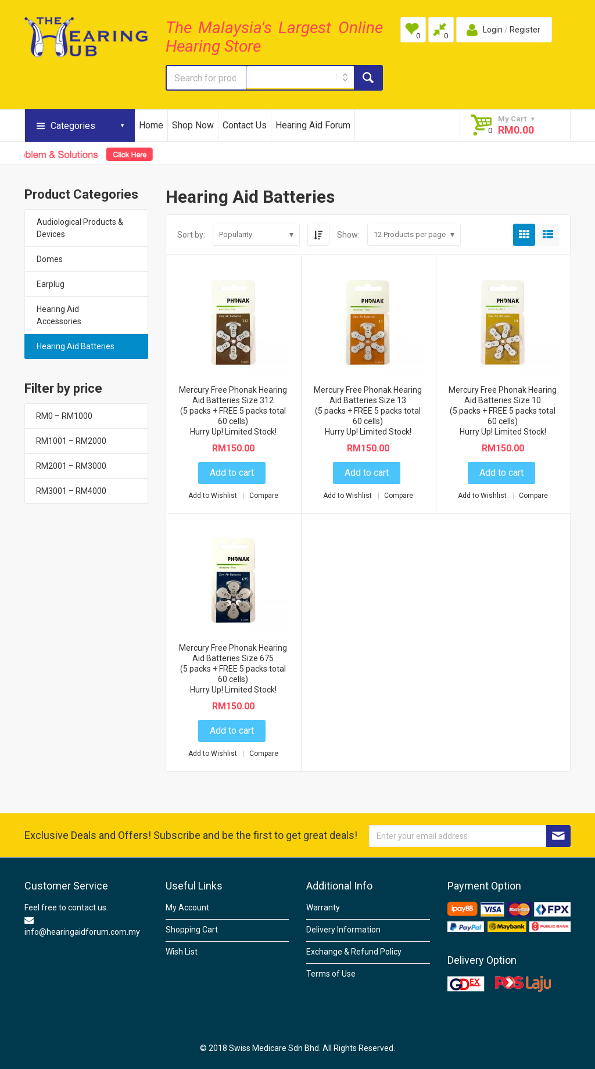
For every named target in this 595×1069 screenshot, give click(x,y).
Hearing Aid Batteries (75, 346)
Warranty (323, 907)
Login (493, 29)
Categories (73, 125)
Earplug (50, 284)
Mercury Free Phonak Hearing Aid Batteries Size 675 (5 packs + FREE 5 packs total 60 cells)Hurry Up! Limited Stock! (233, 668)
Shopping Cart (192, 929)
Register (525, 29)
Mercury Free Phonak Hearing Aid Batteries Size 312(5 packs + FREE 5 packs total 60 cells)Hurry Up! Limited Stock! (233, 410)
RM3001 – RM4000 (71, 491)
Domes (50, 259)
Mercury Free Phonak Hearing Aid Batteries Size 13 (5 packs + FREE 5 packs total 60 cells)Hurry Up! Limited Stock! (368, 410)
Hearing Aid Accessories (59, 315)
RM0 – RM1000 (64, 416)
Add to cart (232, 472)
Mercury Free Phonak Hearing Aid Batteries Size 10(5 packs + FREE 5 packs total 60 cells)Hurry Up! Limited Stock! (503, 410)
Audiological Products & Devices (80, 228)
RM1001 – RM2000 (71, 441)
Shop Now (193, 125)
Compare (263, 496)
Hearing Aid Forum (312, 125)
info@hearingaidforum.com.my (82, 932)
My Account (187, 907)
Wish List (182, 951)
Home (151, 125)
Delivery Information (343, 929)
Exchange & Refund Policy (354, 951)
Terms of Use (331, 973)
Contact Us (245, 125)
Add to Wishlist (213, 496)
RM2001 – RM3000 (71, 466)
